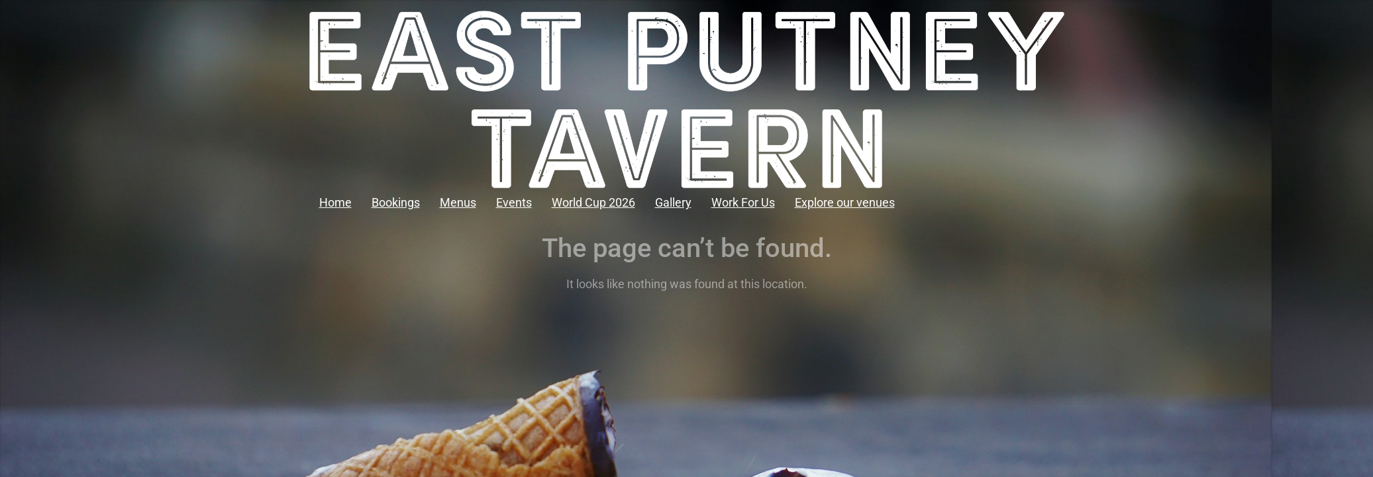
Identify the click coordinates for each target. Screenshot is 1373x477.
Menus (458, 202)
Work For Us (743, 202)
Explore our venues (845, 202)
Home (335, 202)
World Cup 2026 (593, 202)
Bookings (396, 202)
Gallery (673, 202)
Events (514, 202)
